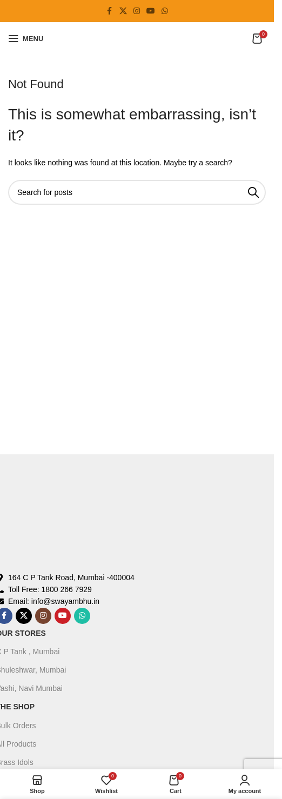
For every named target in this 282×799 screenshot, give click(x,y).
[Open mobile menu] (26, 38)
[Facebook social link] (109, 11)
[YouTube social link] (150, 11)
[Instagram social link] (136, 11)
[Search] (137, 192)
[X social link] (123, 11)
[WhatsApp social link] (164, 11)
